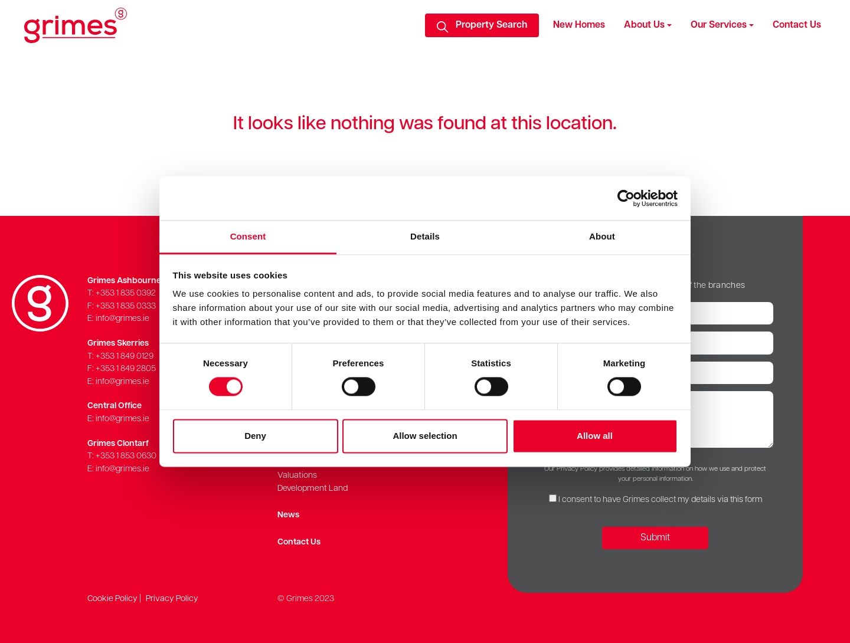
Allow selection (425, 436)
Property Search (491, 25)
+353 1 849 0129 (124, 356)
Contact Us (797, 25)
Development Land (312, 488)
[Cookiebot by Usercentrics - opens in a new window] (626, 198)
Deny (255, 436)
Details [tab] (425, 236)
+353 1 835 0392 (126, 293)
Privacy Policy (172, 599)
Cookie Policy (112, 599)
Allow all (595, 436)
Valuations (297, 475)
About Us (644, 25)
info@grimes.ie (122, 318)
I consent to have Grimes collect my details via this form (660, 500)
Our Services (719, 25)
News (288, 515)
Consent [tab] (248, 236)
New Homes (579, 25)
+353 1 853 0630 (126, 456)
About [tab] (602, 236)
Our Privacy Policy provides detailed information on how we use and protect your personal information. (655, 474)
